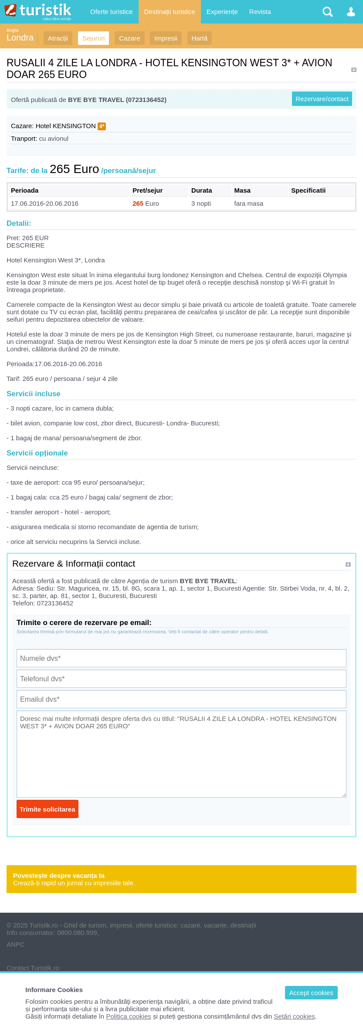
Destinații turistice (170, 11)
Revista (260, 11)
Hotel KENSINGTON (66, 125)
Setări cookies (294, 1016)
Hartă (200, 38)
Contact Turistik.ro (33, 968)
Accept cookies (311, 992)
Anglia (13, 30)
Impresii (165, 38)
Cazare (129, 38)
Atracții (58, 38)
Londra (20, 37)
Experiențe (222, 11)
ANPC (16, 944)
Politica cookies (128, 1016)
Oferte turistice (111, 11)
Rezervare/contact (322, 98)
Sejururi (93, 38)
